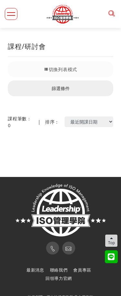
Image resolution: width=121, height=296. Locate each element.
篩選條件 (61, 88)
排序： (52, 122)
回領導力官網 (58, 278)
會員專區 (82, 270)
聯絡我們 (59, 270)
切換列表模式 (60, 69)
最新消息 (35, 270)
